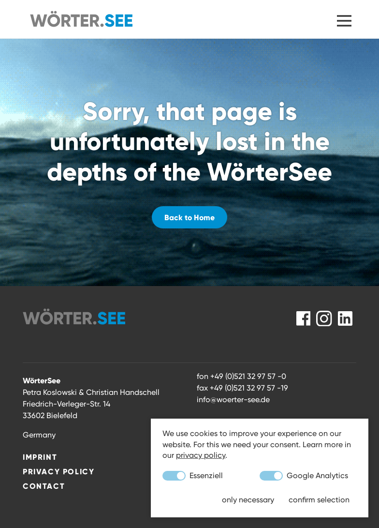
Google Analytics (304, 476)
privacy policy (200, 455)
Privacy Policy (58, 471)
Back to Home (189, 217)
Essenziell (192, 476)
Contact (44, 486)
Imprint (40, 457)
